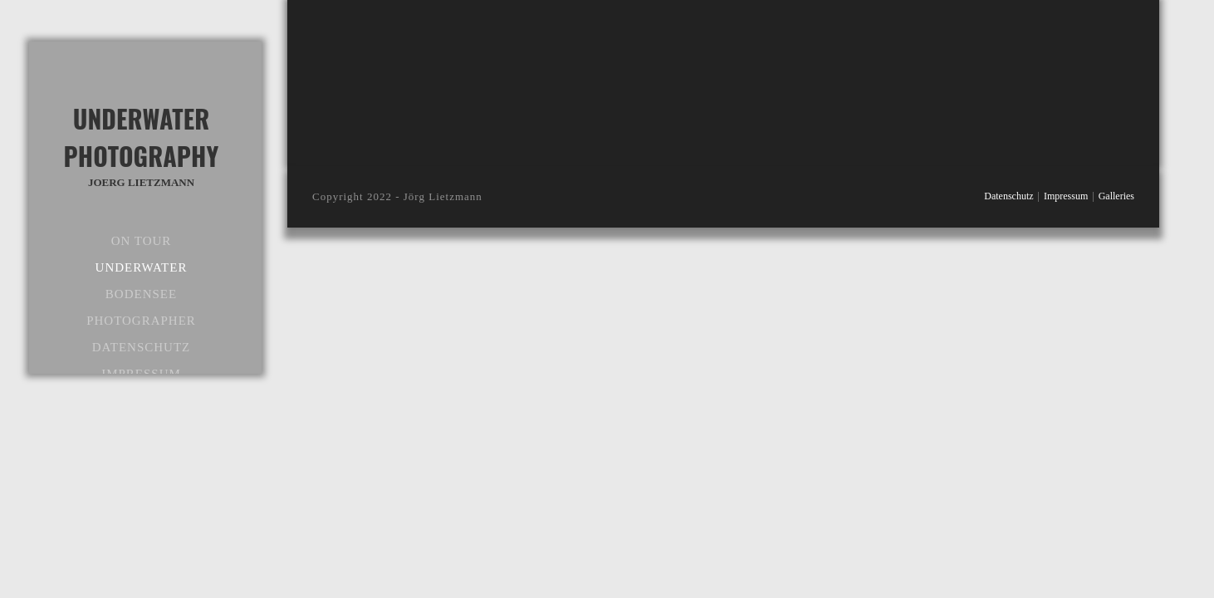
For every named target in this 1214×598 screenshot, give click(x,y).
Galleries (1116, 196)
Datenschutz (1008, 196)
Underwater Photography (141, 145)
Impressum (1066, 196)
